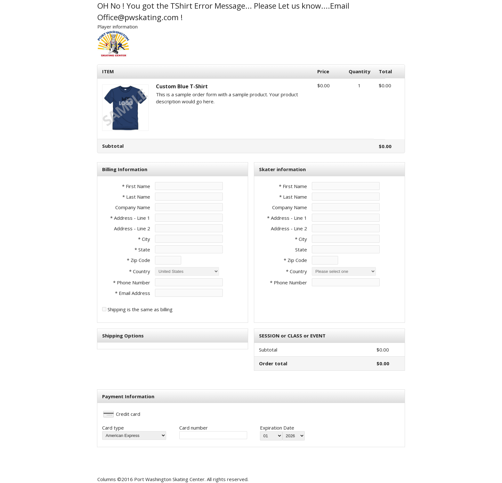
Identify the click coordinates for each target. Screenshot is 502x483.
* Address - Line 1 (130, 218)
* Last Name (136, 197)
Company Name (132, 207)
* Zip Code (138, 260)
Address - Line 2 (132, 228)
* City (144, 239)
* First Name (136, 186)
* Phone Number (288, 282)
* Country (139, 271)
